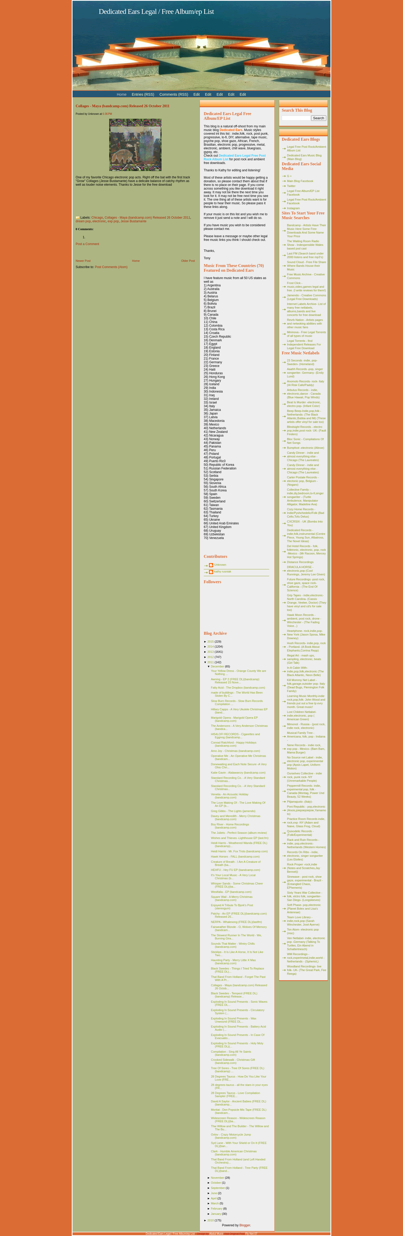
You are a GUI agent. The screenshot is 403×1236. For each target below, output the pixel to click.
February (216, 1208)
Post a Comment (87, 244)
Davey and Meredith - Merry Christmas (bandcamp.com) (235, 817)
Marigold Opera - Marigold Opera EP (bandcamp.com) (234, 719)
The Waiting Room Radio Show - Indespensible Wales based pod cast (305, 245)
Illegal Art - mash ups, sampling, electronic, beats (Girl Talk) (304, 659)
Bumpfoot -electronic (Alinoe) (305, 447)
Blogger (244, 1225)
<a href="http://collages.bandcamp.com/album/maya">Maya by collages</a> (128, 199)
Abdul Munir (216, 1233)
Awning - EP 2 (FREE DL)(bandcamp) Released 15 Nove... (235, 681)
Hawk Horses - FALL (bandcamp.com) (235, 856)
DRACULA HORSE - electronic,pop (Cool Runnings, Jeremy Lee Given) (306, 570)
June (214, 1193)
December (217, 666)
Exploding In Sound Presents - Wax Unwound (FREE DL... (233, 1020)
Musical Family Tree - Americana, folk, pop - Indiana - (306, 736)
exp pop (113, 221)
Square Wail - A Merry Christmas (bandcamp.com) (231, 898)
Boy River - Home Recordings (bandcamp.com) (230, 826)
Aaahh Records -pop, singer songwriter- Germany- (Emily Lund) (305, 372)
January (216, 1213)
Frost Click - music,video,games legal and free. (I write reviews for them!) (306, 286)
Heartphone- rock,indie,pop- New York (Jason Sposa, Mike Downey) (306, 634)
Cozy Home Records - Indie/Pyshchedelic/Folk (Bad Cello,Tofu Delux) (305, 513)
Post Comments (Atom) (111, 267)
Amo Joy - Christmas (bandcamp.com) (235, 750)
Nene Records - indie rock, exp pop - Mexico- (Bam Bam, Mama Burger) (306, 749)
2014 (210, 646)
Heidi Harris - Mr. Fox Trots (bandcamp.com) (239, 851)
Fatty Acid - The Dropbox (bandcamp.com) (238, 687)
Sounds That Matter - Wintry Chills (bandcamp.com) (233, 945)
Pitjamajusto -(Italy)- (300, 801)
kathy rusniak (222, 571)
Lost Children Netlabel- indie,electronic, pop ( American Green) (301, 715)
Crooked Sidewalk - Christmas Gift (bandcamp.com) (233, 1061)
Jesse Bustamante (133, 221)
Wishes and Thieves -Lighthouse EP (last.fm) (239, 838)
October (216, 1182)
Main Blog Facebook (300, 181)
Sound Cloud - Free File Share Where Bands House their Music (306, 265)
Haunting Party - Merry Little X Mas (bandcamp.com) (233, 962)
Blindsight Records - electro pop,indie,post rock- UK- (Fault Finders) (306, 430)
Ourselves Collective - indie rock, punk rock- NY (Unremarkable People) (304, 777)
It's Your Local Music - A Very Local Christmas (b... (233, 877)
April (214, 1198)
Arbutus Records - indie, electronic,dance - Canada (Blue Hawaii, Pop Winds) (304, 393)
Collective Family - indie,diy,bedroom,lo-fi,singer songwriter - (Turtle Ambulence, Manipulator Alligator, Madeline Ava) (305, 497)
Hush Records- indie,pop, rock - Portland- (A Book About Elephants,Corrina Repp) (306, 647)
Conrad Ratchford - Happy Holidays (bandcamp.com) (233, 744)
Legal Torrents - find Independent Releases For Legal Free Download (304, 344)
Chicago (97, 217)
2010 (210, 1220)
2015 (210, 641)
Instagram (293, 208)
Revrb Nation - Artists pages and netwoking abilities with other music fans (305, 323)
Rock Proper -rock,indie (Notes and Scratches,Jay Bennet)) (303, 868)
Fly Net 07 (251, 1233)
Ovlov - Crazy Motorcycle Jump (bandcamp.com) (231, 1136)
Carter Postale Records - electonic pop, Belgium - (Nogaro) (303, 481)
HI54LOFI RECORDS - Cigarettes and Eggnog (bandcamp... (235, 736)
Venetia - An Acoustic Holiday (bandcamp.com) (229, 796)
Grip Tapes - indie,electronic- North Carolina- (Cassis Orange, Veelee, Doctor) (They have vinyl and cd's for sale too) (306, 602)
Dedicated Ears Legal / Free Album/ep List (156, 11)
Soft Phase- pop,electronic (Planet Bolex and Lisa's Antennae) (304, 908)
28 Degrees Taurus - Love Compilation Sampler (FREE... (235, 1094)
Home (136, 260)
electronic (99, 221)
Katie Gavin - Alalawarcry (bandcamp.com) (238, 772)
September (218, 1187)
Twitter (291, 186)
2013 (210, 651)
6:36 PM (107, 113)
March (215, 1203)
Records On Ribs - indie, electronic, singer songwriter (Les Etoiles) (305, 856)
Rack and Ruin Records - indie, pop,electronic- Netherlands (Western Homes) (306, 843)
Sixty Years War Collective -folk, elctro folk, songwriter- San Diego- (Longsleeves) (304, 896)
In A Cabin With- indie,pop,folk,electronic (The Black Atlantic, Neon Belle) (305, 671)
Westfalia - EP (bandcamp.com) (231, 891)
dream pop (83, 221)
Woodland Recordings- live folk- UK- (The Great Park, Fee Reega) (306, 970)
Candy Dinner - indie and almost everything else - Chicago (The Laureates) (303, 456)
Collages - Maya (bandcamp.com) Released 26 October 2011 (122, 106)
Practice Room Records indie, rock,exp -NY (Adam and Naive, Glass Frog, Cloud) (306, 822)
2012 (210, 657)
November (217, 1177)
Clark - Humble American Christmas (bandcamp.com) (234, 1153)
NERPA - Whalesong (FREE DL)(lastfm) (236, 921)
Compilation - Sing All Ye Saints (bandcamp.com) (231, 1053)
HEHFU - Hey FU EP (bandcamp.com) (235, 869)
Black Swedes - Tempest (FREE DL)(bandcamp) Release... (234, 995)
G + (289, 176)
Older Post (188, 260)
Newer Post (83, 260)
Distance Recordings (300, 562)
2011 (210, 662)
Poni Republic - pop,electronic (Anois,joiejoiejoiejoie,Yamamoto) (306, 810)
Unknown (220, 564)
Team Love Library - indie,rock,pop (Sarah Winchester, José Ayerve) (303, 921)
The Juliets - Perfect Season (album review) (239, 832)
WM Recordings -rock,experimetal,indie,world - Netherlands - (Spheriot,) (305, 957)
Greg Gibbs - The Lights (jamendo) (233, 811)
